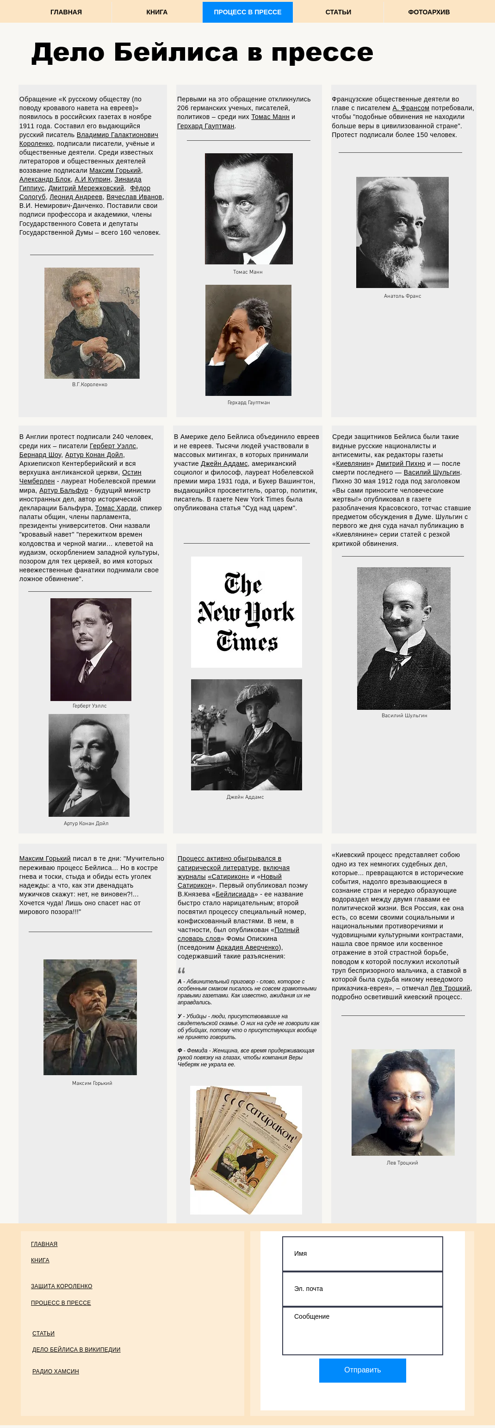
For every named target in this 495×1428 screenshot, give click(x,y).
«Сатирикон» (228, 876)
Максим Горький (115, 170)
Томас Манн (270, 116)
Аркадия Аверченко (248, 947)
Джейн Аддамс (224, 463)
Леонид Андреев (76, 196)
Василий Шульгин (432, 472)
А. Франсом (410, 108)
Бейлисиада (235, 894)
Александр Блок (45, 179)
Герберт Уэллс (113, 446)
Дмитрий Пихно (401, 463)
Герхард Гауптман (206, 126)
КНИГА (40, 1260)
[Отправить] (362, 1371)
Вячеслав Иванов (134, 196)
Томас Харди (115, 508)
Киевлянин (353, 463)
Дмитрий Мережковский (86, 188)
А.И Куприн (92, 179)
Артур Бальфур (63, 490)
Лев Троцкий (450, 988)
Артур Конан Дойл (94, 454)
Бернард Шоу (40, 454)
